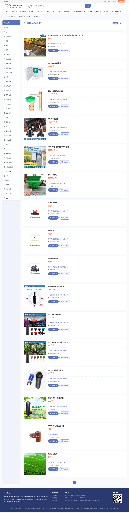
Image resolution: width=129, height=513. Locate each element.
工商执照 (101, 510)
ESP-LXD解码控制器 (54, 63)
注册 (109, 1)
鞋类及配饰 (11, 73)
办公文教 (11, 193)
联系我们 (48, 510)
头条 (59, 11)
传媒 (11, 45)
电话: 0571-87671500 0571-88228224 (75, 496)
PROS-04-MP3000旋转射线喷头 (58, 343)
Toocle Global (116, 11)
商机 (54, 11)
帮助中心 (54, 496)
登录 (105, 1)
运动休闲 (11, 149)
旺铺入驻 (54, 499)
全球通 (47, 11)
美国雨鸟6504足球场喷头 (56, 399)
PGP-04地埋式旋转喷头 (55, 371)
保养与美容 (11, 162)
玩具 (11, 41)
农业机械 (28, 17)
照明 (11, 50)
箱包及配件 (11, 140)
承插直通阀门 (52, 203)
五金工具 (11, 59)
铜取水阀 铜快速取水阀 (55, 91)
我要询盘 (53, 50)
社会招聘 (39, 510)
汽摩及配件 (11, 104)
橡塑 (11, 28)
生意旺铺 (23, 11)
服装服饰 (11, 172)
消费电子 (11, 113)
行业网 (90, 11)
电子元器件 (11, 82)
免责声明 (54, 510)
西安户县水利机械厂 (54, 435)
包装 (11, 32)
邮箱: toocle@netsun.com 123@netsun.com (77, 499)
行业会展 (98, 11)
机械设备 (20, 17)
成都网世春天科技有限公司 (56, 44)
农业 (11, 127)
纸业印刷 (11, 198)
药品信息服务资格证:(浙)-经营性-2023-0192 (69, 510)
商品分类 (14, 11)
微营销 (40, 11)
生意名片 (32, 11)
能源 (11, 117)
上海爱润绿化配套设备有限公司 (58, 72)
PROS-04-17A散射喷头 (55, 315)
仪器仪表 (11, 36)
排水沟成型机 (52, 175)
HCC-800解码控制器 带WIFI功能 (58, 147)
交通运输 (11, 54)
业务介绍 (33, 510)
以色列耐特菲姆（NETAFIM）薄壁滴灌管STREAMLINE (65, 35)
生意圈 (66, 11)
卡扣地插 (51, 231)
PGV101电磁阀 (53, 119)
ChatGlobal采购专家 (78, 11)
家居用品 (11, 108)
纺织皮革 (11, 86)
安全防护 (11, 153)
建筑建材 (11, 63)
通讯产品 (11, 131)
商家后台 (54, 502)
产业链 (106, 11)
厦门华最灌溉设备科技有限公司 (58, 212)
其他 (11, 176)
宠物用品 (12, 180)
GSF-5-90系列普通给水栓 (56, 427)
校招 (44, 510)
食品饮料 (11, 99)
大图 (122, 23)
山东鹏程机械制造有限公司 (56, 184)
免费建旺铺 (121, 1)
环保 (11, 144)
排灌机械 (35, 17)
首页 (7, 11)
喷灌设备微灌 (52, 455)
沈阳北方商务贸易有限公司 (56, 463)
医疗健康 (12, 185)
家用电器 (11, 95)
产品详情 (64, 50)
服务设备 (11, 189)
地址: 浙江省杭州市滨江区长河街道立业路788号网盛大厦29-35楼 (82, 502)
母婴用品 (11, 158)
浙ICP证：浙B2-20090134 (111, 510)
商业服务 (11, 135)
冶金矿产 (11, 90)
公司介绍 (27, 510)
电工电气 (11, 122)
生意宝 (16, 510)
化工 (11, 77)
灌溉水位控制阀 (53, 259)
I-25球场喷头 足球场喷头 (56, 287)
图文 (115, 23)
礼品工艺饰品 (11, 167)
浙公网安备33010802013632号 (89, 510)
